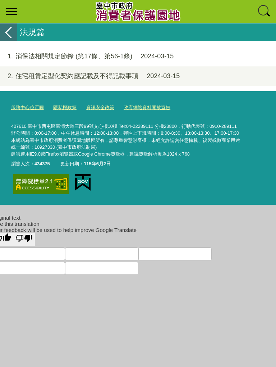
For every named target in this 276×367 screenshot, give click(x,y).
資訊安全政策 (100, 107)
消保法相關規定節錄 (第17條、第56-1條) (87, 56)
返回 (8, 32)
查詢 (264, 11)
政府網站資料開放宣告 (147, 107)
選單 (11, 11)
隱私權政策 (65, 107)
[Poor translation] (24, 239)
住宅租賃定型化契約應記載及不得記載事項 (90, 76)
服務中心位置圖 (27, 107)
